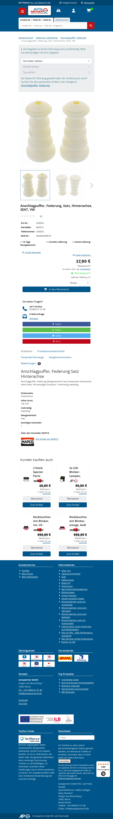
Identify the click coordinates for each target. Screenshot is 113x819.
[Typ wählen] (56, 72)
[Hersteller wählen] (56, 61)
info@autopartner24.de (30, 693)
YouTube (23, 703)
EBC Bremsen (68, 692)
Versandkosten (85, 269)
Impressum (67, 586)
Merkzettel (87, 2)
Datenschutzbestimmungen (69, 778)
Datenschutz (68, 580)
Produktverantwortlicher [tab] (51, 351)
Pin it (56, 341)
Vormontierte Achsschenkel (75, 689)
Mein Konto (27, 573)
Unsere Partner (69, 595)
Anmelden (64, 761)
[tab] (36, 20)
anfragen (33, 318)
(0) (41, 216)
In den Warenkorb (56, 289)
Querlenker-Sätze (70, 679)
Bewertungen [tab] (31, 363)
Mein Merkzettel (30, 576)
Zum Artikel (36, 504)
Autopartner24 (26, 37)
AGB (64, 576)
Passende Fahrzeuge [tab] (32, 357)
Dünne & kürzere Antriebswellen (78, 682)
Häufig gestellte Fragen (73, 598)
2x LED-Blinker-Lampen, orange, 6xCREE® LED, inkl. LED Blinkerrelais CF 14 (78, 472)
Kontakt (25, 570)
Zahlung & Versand (71, 573)
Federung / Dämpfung (47, 37)
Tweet (56, 335)
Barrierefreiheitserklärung (74, 589)
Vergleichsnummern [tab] (60, 357)
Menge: (73, 282)
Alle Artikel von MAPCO (47, 439)
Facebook (23, 700)
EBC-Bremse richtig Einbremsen (77, 638)
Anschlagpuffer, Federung (73, 37)
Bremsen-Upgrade (71, 685)
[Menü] (108, 763)
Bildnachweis (68, 592)
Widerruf (66, 583)
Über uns (66, 570)
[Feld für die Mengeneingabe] (84, 283)
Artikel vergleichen (81, 255)
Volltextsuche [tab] (61, 19)
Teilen (56, 324)
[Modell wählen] (56, 66)
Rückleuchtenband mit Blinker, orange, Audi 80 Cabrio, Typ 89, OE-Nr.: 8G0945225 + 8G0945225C (78, 521)
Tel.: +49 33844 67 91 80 (40, 2)
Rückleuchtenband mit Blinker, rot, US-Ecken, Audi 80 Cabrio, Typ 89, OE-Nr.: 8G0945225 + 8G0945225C (42, 521)
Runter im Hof (68, 642)
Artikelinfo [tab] (26, 351)
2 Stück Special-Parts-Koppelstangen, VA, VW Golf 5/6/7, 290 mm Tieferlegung (42, 472)
